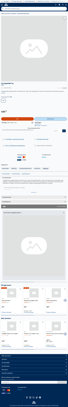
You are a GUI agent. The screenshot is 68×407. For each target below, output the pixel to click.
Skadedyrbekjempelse (23, 13)
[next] (65, 300)
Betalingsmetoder (21, 154)
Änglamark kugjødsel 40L (31, 300)
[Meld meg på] (62, 382)
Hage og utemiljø (5, 13)
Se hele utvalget (61, 206)
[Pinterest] (40, 397)
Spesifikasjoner (26, 173)
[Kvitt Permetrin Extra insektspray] (56, 334)
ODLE (3, 298)
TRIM (2, 85)
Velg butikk (38, 124)
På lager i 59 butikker (7, 312)
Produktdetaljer (6, 173)
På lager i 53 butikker (29, 312)
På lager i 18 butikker (41, 125)
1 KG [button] (3, 100)
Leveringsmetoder (46, 154)
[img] (12, 302)
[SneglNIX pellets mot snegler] (12, 334)
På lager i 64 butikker (51, 346)
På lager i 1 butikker (29, 346)
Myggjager (45, 168)
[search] (2, 8)
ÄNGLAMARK (26, 298)
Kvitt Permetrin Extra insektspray (55, 333)
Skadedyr (13, 13)
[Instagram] (30, 397)
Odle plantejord (6, 300)
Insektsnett (37, 168)
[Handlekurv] (65, 5)
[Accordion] (34, 201)
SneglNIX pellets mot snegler (10, 333)
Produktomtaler (16, 173)
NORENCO (48, 298)
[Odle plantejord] (12, 300)
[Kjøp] (17, 119)
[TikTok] (37, 397)
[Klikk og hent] (50, 119)
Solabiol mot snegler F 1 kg (31, 333)
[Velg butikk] (59, 5)
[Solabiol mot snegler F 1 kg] (34, 334)
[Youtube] (33, 397)
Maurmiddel (5, 168)
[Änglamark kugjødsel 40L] (34, 300)
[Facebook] (27, 397)
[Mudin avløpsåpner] (56, 300)
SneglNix (3, 331)
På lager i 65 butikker (51, 312)
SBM (25, 331)
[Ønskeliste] (62, 5)
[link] (62, 88)
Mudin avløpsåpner (51, 300)
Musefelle (14, 168)
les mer (3, 93)
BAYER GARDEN (49, 331)
